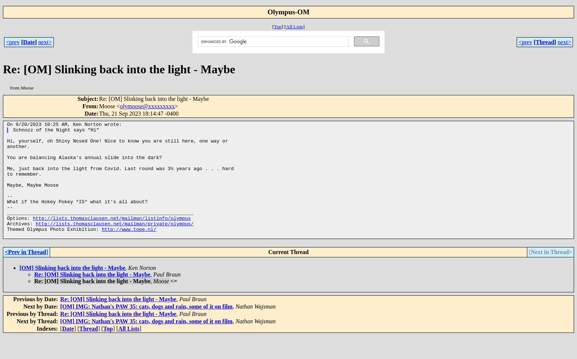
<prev (13, 42)
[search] (272, 41)
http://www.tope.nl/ (129, 251)
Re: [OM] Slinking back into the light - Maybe (92, 298)
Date (29, 42)
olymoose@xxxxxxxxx (147, 106)
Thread (545, 42)
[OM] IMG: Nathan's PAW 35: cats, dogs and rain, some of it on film (146, 330)
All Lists (294, 26)
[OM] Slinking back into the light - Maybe (72, 291)
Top (278, 26)
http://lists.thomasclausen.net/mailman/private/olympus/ (115, 244)
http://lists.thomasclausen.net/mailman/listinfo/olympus (112, 238)
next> (45, 42)
